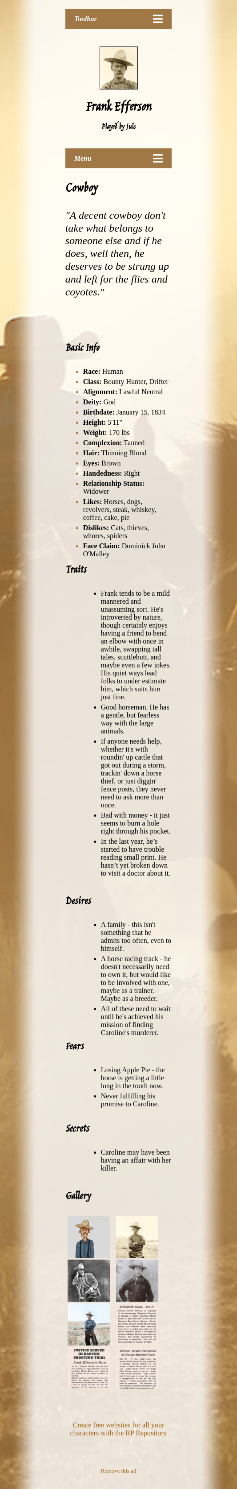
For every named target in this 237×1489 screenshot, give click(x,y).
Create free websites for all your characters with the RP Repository (118, 1429)
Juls (131, 127)
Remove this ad (119, 1471)
